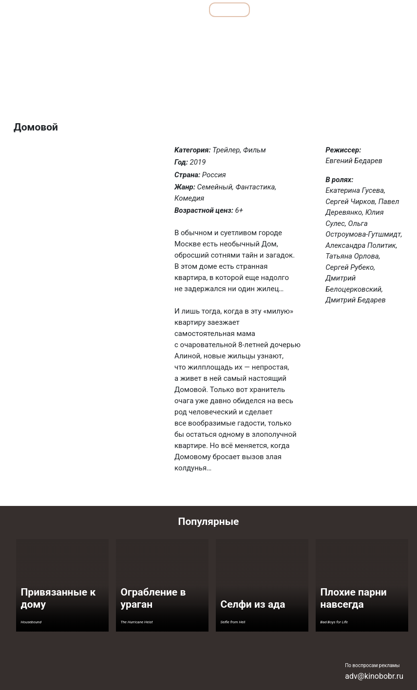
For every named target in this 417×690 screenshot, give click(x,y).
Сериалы (350, 9)
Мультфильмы (289, 9)
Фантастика (380, 31)
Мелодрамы (256, 31)
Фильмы (229, 9)
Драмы (176, 31)
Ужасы (340, 31)
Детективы (137, 31)
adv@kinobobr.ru (374, 676)
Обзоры (88, 9)
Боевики (95, 31)
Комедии (213, 31)
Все (185, 9)
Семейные (301, 31)
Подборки (140, 9)
